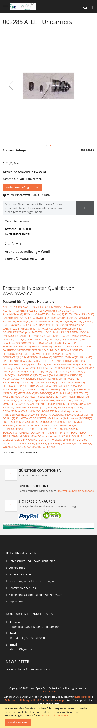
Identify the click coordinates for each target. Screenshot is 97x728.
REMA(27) (8, 411)
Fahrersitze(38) (83, 346)
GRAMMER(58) (30, 357)
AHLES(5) (40, 307)
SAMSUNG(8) (59, 414)
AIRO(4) (76, 307)
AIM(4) (67, 307)
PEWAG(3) (75, 404)
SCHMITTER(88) (42, 418)
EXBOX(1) (48, 346)
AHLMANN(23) (54, 307)
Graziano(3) (45, 357)
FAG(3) (70, 346)
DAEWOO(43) (10, 336)
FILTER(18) (63, 350)
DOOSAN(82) (27, 343)
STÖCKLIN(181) (43, 429)
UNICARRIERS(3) (67, 436)
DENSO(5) (8, 339)
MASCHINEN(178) (54, 389)
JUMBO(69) (9, 375)
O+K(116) (79, 400)
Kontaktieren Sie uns (22, 588)
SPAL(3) (23, 425)
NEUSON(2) (52, 396)
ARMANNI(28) (32, 314)
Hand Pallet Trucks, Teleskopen (49, 700)
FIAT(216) (51, 350)
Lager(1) (38, 382)
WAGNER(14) (70, 443)
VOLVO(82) (81, 439)
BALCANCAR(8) (22, 318)
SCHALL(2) (9, 418)
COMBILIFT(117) (12, 332)
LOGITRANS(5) (33, 386)
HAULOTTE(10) (44, 361)
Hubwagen (26, 700)
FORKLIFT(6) (28, 354)
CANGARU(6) (23, 325)
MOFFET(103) (80, 393)
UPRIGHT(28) (84, 436)
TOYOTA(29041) (79, 432)
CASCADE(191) (66, 325)
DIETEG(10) (54, 339)
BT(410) (89, 321)
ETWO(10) (37, 346)
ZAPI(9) (46, 447)
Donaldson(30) (11, 343)
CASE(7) (79, 325)
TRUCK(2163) (10, 436)
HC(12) (57, 361)
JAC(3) (56, 371)
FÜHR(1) (48, 354)
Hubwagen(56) (11, 368)
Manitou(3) (9, 389)
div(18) (65, 339)
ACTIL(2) (30, 307)
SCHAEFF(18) (86, 414)
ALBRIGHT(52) (11, 310)
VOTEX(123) (9, 443)
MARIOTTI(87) (36, 389)
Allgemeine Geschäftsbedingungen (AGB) (35, 594)
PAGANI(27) (32, 404)
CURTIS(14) (73, 332)
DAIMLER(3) (25, 336)
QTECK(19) (51, 407)
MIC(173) (34, 393)
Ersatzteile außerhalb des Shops (75, 491)
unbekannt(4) (49, 436)
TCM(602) (23, 432)
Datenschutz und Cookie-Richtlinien (32, 561)
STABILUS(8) (48, 425)
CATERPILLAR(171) (13, 328)
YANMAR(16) (34, 447)
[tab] (48, 221)
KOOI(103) (45, 378)
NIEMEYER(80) (11, 400)
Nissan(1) (51, 400)
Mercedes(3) (82, 389)
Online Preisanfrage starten (22, 187)
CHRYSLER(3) (45, 328)
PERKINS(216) (61, 404)
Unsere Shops (48, 691)
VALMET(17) (21, 439)
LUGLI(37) (66, 386)
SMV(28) (77, 421)
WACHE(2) (43, 443)
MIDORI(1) (46, 393)
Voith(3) (69, 439)
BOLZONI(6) (38, 321)
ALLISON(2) (35, 310)
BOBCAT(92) (23, 321)
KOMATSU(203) (11, 378)
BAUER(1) (67, 318)
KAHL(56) (48, 375)
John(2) (81, 371)
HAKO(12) (73, 357)
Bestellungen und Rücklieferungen (31, 581)
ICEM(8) (89, 368)
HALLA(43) (86, 357)
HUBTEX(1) (84, 364)
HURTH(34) (41, 368)
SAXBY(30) (73, 414)
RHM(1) (30, 411)
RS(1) (51, 411)
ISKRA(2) (31, 371)
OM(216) (8, 404)
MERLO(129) (10, 393)
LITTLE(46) (9, 386)
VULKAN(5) (23, 443)
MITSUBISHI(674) (62, 393)
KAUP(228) (76, 375)
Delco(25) (85, 336)
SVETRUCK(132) (62, 429)
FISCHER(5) (76, 350)
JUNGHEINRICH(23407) (29, 375)
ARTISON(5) (47, 314)
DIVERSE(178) (77, 339)
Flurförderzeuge (83, 696)
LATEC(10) (63, 382)
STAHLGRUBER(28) (66, 425)
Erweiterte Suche (20, 574)
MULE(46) (8, 396)
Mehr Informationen (17, 221)
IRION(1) (21, 371)
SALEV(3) (33, 414)
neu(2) (41, 396)
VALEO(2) (8, 439)
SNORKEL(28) (10, 425)
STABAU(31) (34, 425)
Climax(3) (76, 328)
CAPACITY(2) (38, 325)
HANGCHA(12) (11, 361)
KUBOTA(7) (74, 378)
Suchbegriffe (17, 567)
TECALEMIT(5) (37, 432)
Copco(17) (28, 332)
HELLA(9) (8, 364)
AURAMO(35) (86, 314)
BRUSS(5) (79, 321)
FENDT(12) (25, 350)
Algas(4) (24, 310)
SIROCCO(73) (48, 421)
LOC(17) (19, 386)
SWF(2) (75, 429)
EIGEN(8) (56, 343)
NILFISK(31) (26, 400)
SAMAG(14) (44, 414)
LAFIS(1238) (26, 382)
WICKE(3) (8, 447)
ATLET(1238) (71, 314)
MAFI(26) (78, 386)
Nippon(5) (39, 400)
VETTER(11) (45, 439)
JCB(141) (64, 371)
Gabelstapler (12, 700)
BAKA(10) (8, 318)
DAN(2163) (39, 336)
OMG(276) (19, 404)
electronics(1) (69, 343)
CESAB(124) (30, 328)
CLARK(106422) (62, 328)
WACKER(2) (55, 443)
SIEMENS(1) (34, 421)
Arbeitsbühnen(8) (13, 314)
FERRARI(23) (39, 350)
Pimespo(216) (11, 407)
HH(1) (50, 364)
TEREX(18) (51, 432)
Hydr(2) (53, 368)
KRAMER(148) (59, 378)
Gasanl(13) (59, 354)
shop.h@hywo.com (22, 649)
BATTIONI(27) (54, 318)
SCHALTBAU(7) (24, 418)
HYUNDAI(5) (77, 368)
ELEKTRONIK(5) (12, 346)
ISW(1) (40, 371)
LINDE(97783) (77, 382)
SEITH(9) (87, 418)
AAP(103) (8, 307)
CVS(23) (84, 332)
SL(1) (69, 421)
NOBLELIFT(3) (65, 400)
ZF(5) (53, 447)
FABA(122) (60, 346)
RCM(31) (78, 407)
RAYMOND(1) (65, 407)
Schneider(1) (58, 418)
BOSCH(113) (52, 321)
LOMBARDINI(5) (51, 386)
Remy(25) (20, 411)
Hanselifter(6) (28, 361)
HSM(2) (73, 364)
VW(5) (33, 443)
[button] (10, 86)
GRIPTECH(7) (60, 357)
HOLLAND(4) (61, 364)
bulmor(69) (9, 325)
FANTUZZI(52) (11, 350)
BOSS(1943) (66, 321)
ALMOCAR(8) (50, 310)
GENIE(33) (71, 354)
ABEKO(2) (19, 307)
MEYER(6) (23, 393)
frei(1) (39, 354)
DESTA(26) (20, 339)
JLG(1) (73, 371)
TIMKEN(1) (64, 432)
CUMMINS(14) (58, 332)
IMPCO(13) (9, 371)
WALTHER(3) (85, 443)
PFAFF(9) (86, 404)
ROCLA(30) (41, 411)
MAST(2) (70, 389)
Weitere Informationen (55, 715)
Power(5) (24, 407)
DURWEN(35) (43, 343)
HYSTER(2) (64, 368)
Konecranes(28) (30, 378)
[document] (49, 716)
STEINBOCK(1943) (13, 429)
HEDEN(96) (68, 361)
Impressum (16, 601)
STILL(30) (29, 429)
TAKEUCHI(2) (10, 432)
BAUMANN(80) (82, 318)
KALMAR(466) (61, 375)
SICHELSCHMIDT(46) (15, 421)
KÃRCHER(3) (11, 382)
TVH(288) (23, 436)
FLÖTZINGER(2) (12, 354)
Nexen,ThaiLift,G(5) (79, 396)
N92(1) (33, 396)
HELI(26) (80, 361)
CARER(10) (52, 325)
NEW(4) (64, 396)
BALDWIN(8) (39, 318)
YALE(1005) (20, 447)
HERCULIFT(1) (22, 364)
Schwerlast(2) (74, 418)
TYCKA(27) (35, 436)
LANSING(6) (50, 382)
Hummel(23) (27, 368)
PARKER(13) (46, 404)
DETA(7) (31, 339)
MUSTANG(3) (22, 396)
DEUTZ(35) (42, 339)
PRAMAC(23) (37, 407)
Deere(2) (74, 336)
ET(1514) (26, 346)
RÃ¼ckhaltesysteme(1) (68, 411)
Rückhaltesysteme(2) (15, 414)
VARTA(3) (33, 439)
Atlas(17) (59, 314)
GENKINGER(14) (12, 357)
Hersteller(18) (38, 364)
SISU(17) (61, 421)
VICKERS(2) (58, 439)
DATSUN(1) (52, 336)
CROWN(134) (41, 332)
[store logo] (23, 6)
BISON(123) (9, 321)
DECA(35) (64, 336)
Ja (85, 208)
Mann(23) (21, 389)
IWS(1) (48, 371)
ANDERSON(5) (66, 310)
